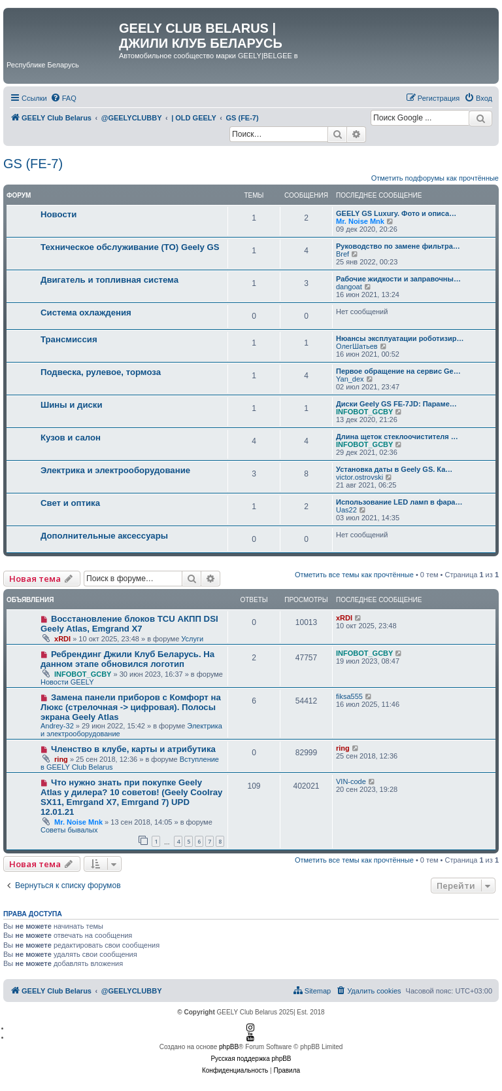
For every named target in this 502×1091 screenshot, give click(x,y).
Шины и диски (72, 405)
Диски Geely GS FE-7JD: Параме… (396, 404)
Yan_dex (350, 379)
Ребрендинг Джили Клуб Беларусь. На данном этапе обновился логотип (127, 659)
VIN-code (351, 781)
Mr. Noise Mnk (360, 221)
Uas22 (346, 510)
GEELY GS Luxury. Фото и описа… (396, 213)
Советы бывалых (69, 830)
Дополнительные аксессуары (104, 536)
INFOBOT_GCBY (364, 412)
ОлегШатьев (357, 346)
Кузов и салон (71, 437)
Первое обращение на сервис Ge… (398, 371)
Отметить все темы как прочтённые (354, 575)
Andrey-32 (57, 726)
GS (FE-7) (33, 163)
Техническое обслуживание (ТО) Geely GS (130, 247)
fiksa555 (349, 696)
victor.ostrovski (359, 477)
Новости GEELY (67, 682)
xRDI (62, 639)
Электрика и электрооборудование (115, 470)
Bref (342, 254)
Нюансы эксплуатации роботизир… (399, 338)
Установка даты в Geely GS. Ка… (394, 469)
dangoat (349, 287)
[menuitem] (63, 98)
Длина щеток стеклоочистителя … (397, 436)
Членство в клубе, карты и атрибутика (133, 749)
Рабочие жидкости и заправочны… (398, 279)
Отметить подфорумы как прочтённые (435, 178)
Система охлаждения (86, 312)
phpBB (229, 1046)
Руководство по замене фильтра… (398, 246)
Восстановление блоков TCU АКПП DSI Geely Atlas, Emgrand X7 (129, 624)
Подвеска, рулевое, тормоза (101, 372)
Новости (58, 214)
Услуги (192, 639)
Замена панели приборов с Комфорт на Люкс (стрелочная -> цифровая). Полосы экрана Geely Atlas (131, 707)
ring (61, 759)
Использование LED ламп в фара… (399, 502)
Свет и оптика (70, 503)
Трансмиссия (69, 339)
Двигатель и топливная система (109, 280)
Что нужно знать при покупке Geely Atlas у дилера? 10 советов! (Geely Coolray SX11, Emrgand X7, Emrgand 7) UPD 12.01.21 (131, 797)
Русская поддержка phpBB (250, 1058)
